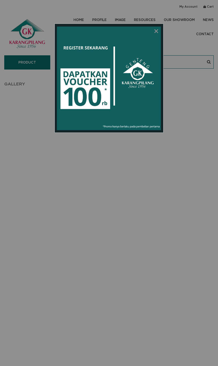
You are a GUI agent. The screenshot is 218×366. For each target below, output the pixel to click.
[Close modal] (156, 30)
